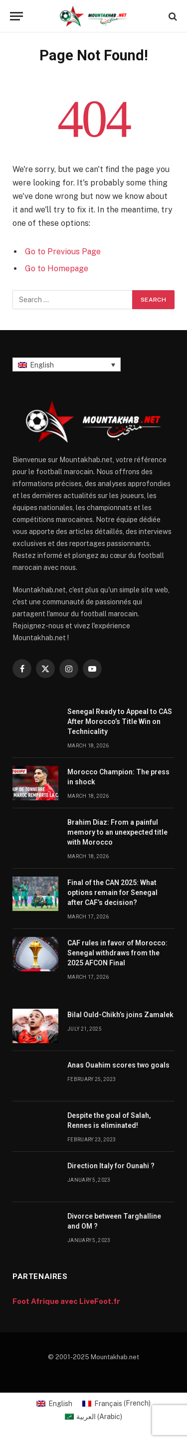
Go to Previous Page (63, 251)
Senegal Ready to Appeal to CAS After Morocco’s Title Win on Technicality (119, 721)
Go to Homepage (56, 268)
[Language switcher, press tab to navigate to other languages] (66, 364)
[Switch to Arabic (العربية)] (94, 1416)
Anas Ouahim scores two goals (118, 1065)
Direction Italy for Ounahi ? (111, 1166)
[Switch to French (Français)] (116, 1403)
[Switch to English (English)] (54, 1403)
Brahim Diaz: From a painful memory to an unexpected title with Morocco (117, 832)
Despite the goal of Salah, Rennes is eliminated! (109, 1120)
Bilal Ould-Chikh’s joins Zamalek (120, 1015)
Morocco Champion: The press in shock (118, 777)
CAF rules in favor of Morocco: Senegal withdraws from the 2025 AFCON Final (117, 953)
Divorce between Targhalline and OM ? (114, 1221)
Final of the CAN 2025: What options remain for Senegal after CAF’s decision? (112, 892)
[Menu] (16, 16)
